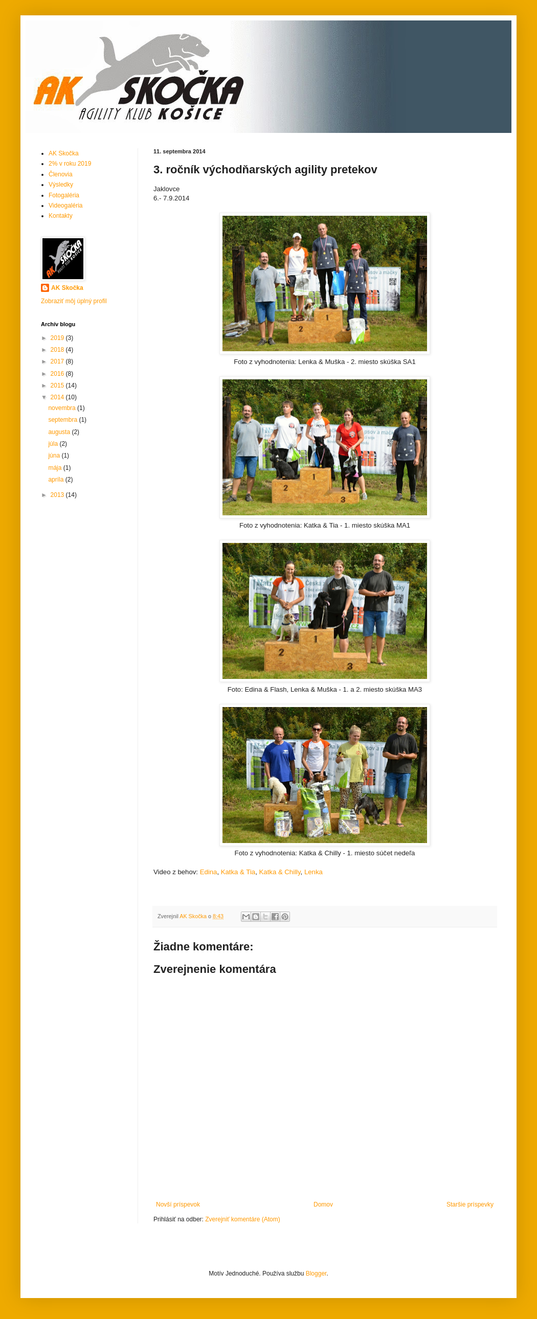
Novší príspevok (178, 1204)
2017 (58, 361)
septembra (63, 419)
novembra (62, 408)
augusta (60, 432)
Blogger (316, 1273)
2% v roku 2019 (70, 163)
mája (55, 467)
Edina (208, 872)
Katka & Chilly (280, 872)
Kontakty (61, 215)
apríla (56, 479)
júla (53, 443)
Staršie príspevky (470, 1204)
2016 (58, 373)
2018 (58, 349)
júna (54, 455)
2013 (58, 494)
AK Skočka (64, 153)
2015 (58, 385)
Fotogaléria (64, 195)
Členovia (61, 174)
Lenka (313, 872)
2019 (58, 338)
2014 (58, 397)
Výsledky (61, 184)
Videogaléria (66, 205)
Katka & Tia (238, 872)
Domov (323, 1204)
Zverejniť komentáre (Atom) (242, 1219)
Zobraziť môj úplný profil (74, 301)
